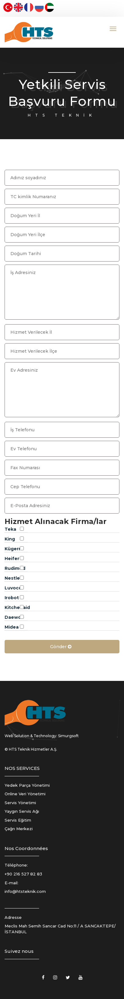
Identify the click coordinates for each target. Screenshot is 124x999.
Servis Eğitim (18, 820)
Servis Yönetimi (20, 802)
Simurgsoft (68, 735)
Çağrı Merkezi (19, 828)
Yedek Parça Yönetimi (27, 785)
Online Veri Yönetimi (25, 793)
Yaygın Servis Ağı (22, 811)
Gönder (61, 646)
